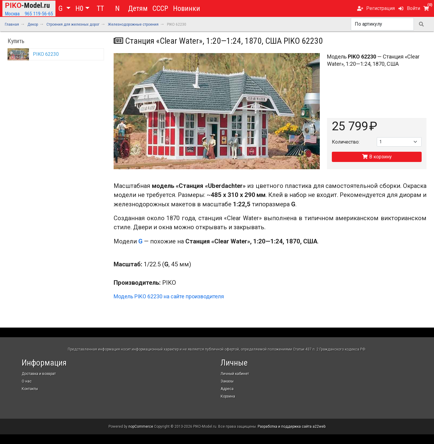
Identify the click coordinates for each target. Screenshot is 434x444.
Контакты (30, 389)
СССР (160, 8)
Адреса (227, 389)
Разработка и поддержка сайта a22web (292, 426)
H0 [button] (79, 8)
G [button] (61, 8)
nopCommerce (140, 426)
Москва (12, 14)
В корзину (377, 157)
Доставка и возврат (39, 374)
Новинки (186, 8)
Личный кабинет (235, 374)
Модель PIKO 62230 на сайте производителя (169, 296)
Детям (138, 8)
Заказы (227, 381)
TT (100, 8)
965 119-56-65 (39, 14)
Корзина (228, 396)
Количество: (346, 142)
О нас (27, 381)
